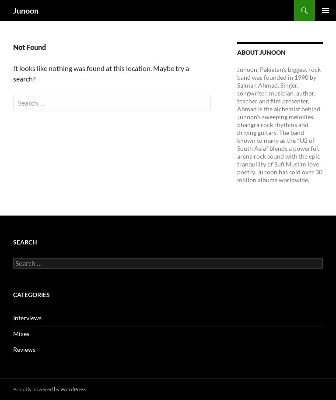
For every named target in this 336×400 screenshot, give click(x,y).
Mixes (21, 333)
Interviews (27, 318)
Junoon (25, 10)
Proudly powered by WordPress (49, 389)
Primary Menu (325, 10)
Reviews (24, 349)
